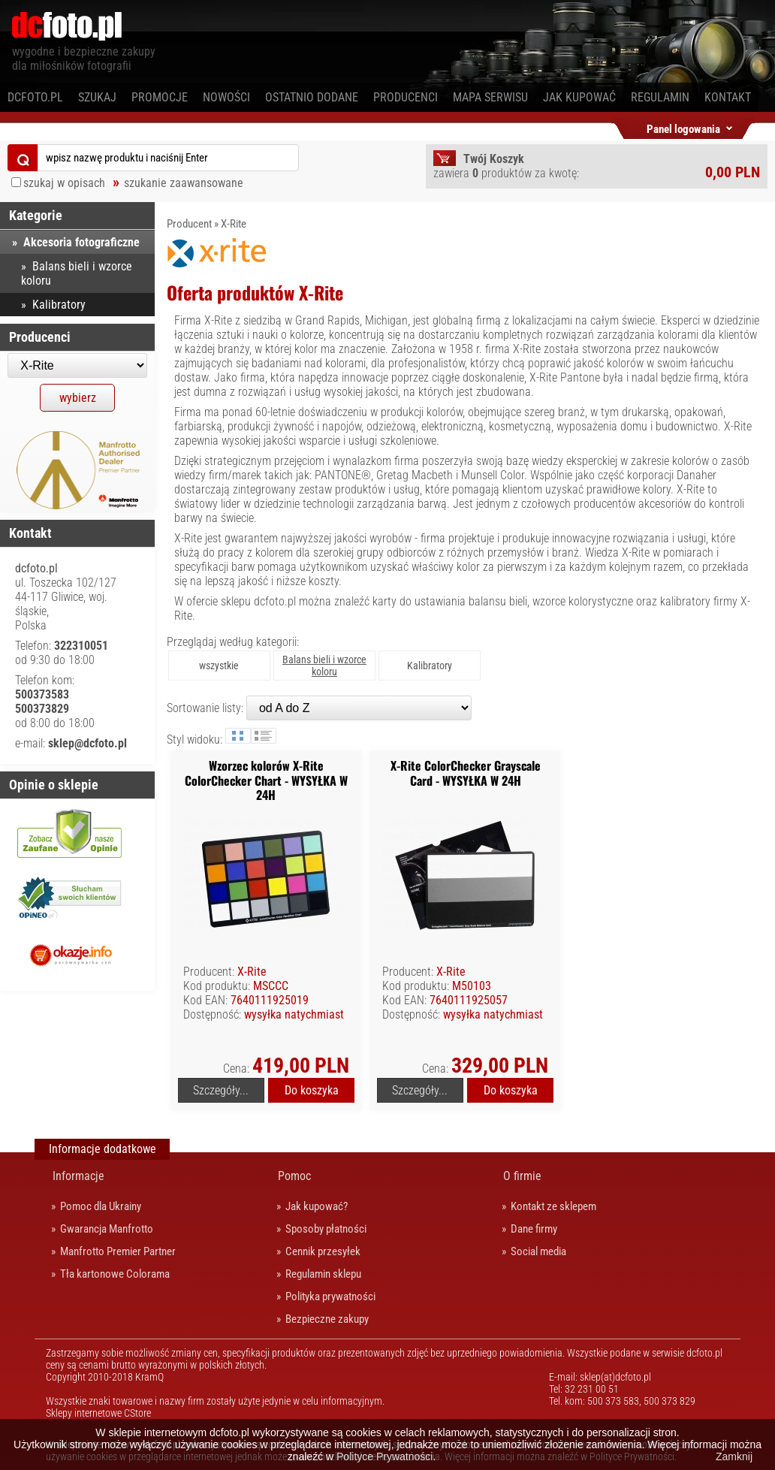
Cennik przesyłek (322, 1251)
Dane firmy (534, 1229)
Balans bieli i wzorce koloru (76, 273)
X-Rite (233, 224)
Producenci (405, 97)
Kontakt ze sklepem (553, 1206)
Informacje (78, 1176)
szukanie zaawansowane (183, 183)
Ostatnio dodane (311, 97)
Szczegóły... (221, 1090)
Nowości (226, 97)
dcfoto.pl (35, 97)
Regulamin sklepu (323, 1274)
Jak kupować (579, 97)
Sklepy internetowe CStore (98, 1413)
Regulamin (660, 97)
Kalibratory (429, 666)
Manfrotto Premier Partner (118, 1251)
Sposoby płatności (325, 1229)
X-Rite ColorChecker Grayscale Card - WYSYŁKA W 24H (466, 772)
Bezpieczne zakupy (327, 1319)
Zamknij (734, 1456)
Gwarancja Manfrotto (106, 1229)
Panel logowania (683, 126)
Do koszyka (312, 1090)
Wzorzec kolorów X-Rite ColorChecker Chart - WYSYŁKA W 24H (266, 779)
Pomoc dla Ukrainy (100, 1206)
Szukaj (97, 97)
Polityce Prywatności (384, 1456)
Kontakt (727, 97)
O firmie (522, 1176)
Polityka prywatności (330, 1296)
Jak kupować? (316, 1206)
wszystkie (219, 666)
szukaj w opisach (64, 183)
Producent (189, 224)
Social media (538, 1251)
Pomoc (294, 1176)
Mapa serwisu (490, 97)
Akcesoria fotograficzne (81, 242)
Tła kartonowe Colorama (115, 1274)
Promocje (159, 97)
